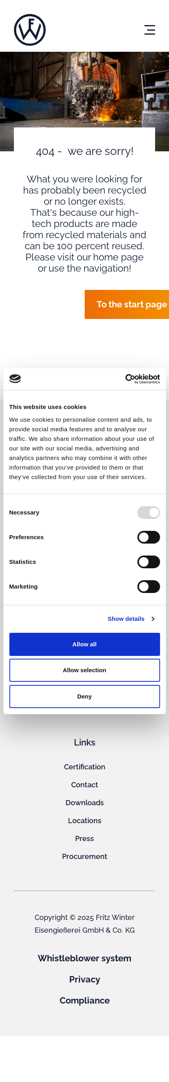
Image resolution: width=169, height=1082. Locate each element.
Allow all (84, 644)
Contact (84, 785)
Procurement (84, 856)
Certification (84, 767)
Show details (126, 618)
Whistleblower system (84, 958)
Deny (84, 696)
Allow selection (84, 670)
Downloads (85, 802)
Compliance (85, 1000)
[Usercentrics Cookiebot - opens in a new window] (125, 379)
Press (84, 838)
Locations (84, 820)
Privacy (84, 979)
